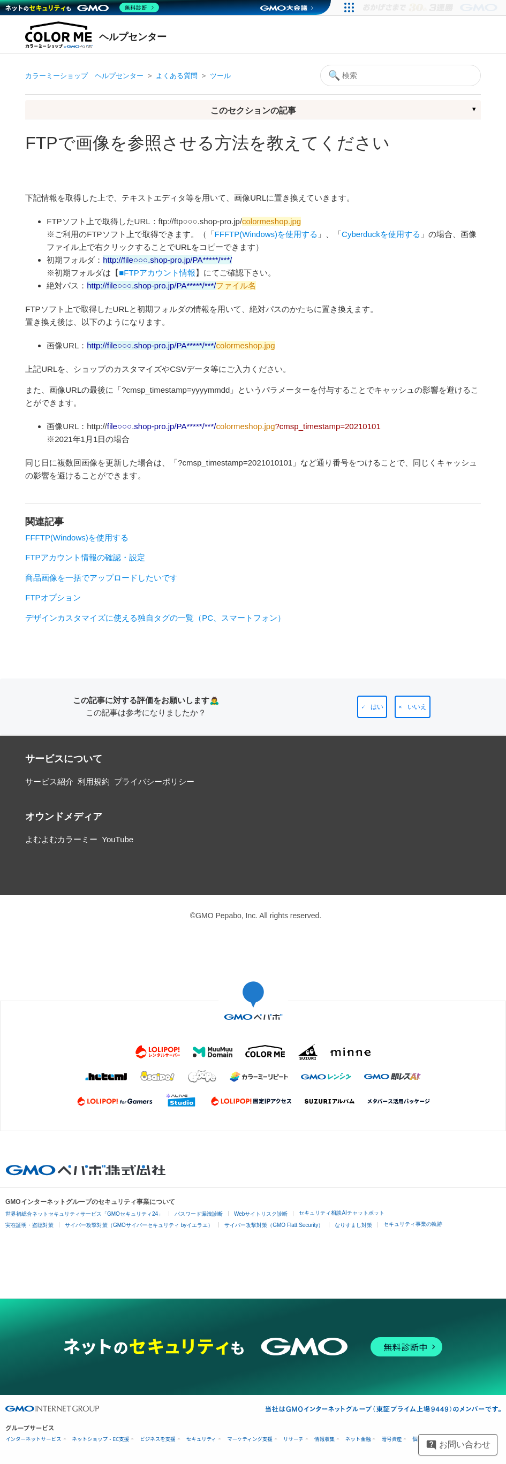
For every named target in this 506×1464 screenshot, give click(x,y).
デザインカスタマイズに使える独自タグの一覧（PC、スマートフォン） (155, 617)
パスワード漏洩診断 (199, 1214)
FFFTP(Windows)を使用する (266, 234)
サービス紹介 (49, 781)
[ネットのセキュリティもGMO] (82, 7)
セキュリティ (201, 1439)
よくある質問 (177, 76)
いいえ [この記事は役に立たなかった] (417, 707)
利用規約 (94, 781)
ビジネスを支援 (158, 1439)
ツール (220, 76)
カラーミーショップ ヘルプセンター (84, 76)
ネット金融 (358, 1439)
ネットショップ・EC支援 (101, 1439)
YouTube (117, 839)
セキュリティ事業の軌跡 (412, 1224)
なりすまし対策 (353, 1225)
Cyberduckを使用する (381, 234)
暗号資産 (391, 1439)
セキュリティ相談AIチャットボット (341, 1213)
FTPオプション (52, 597)
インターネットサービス (33, 1439)
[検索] (400, 75)
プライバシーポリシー (154, 781)
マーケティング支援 (250, 1439)
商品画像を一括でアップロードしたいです (101, 577)
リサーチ (293, 1439)
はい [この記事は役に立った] (377, 707)
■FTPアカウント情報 (157, 272)
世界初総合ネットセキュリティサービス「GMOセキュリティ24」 (84, 1214)
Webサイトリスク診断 (261, 1214)
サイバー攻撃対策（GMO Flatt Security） (273, 1225)
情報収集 (324, 1439)
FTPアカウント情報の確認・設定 (85, 557)
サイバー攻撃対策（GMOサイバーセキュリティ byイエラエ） (139, 1225)
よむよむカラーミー (61, 839)
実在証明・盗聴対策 (29, 1225)
